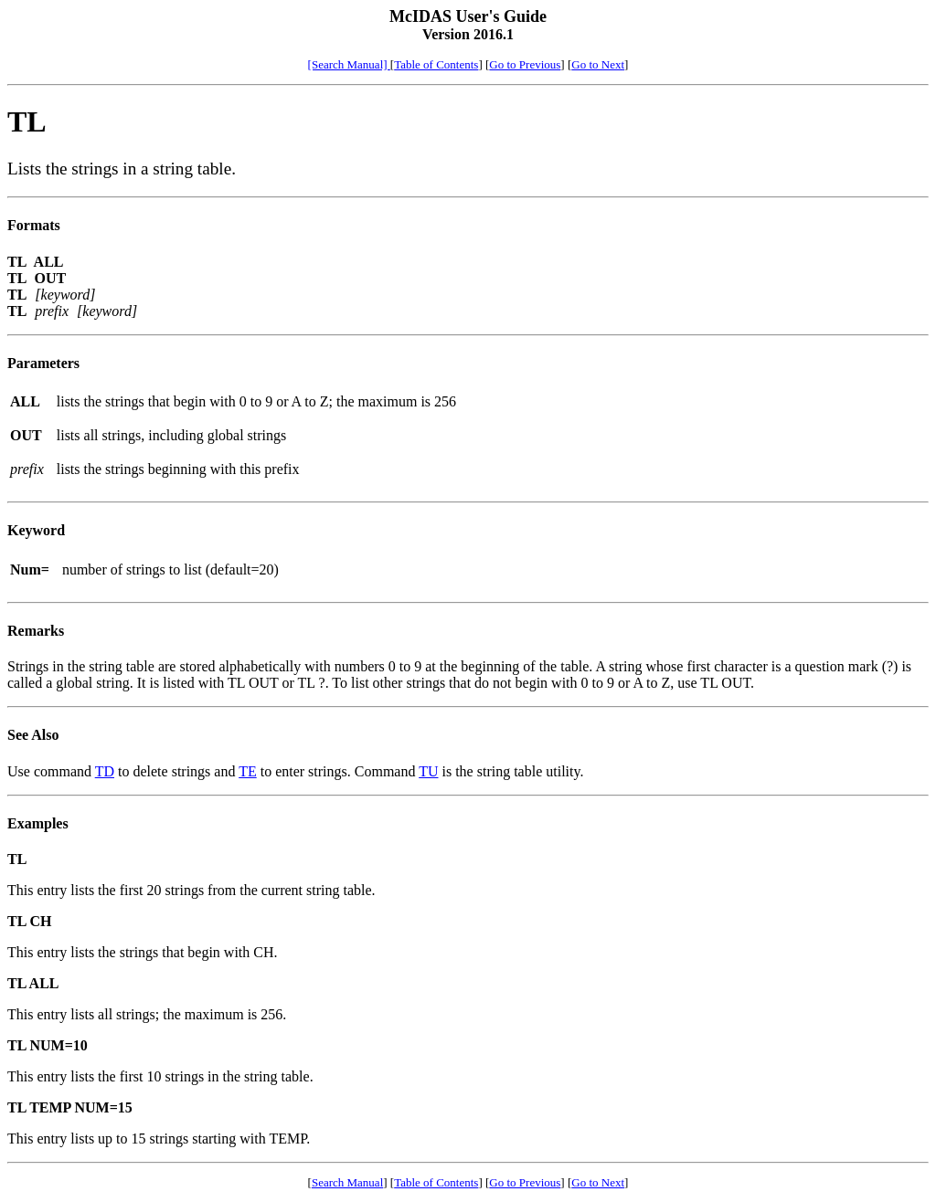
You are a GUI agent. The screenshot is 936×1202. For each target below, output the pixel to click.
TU (428, 771)
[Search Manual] (349, 64)
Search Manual (347, 1182)
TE (248, 771)
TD (104, 771)
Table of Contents (436, 64)
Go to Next (597, 64)
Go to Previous (524, 64)
